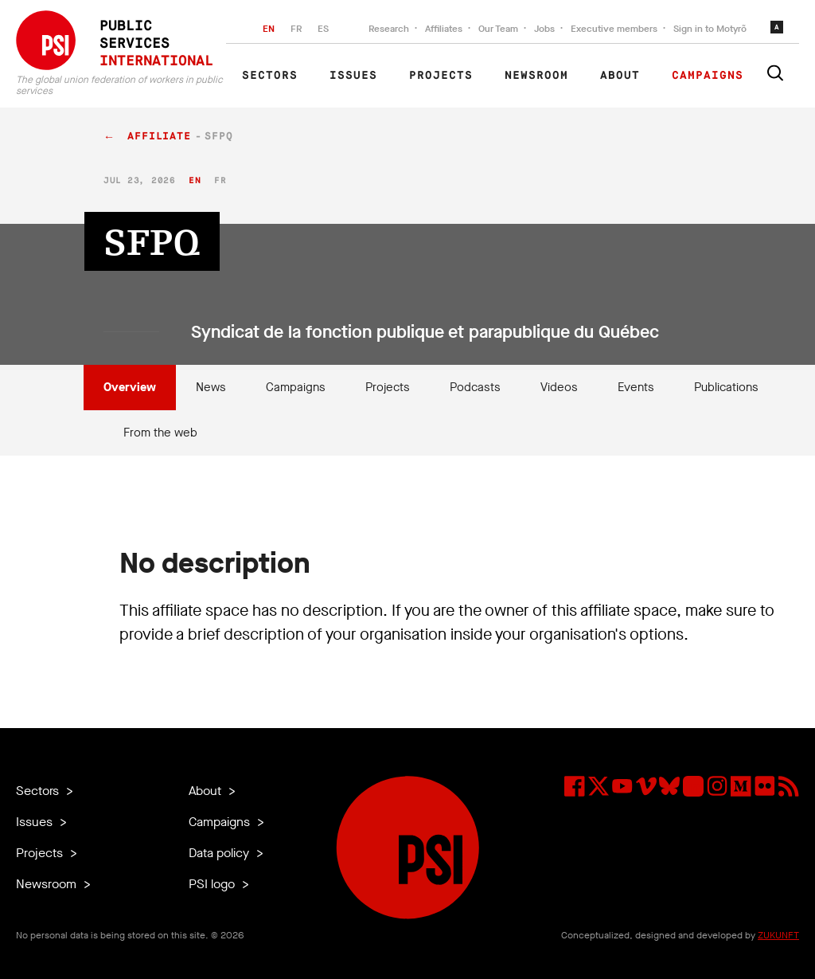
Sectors (270, 75)
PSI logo (213, 883)
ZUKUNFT (778, 935)
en (195, 180)
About (620, 75)
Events (636, 387)
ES (323, 28)
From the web (160, 433)
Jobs (544, 28)
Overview (129, 387)
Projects (441, 75)
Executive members (614, 28)
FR (296, 28)
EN (269, 28)
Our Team (498, 28)
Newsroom (536, 75)
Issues (353, 75)
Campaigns (707, 75)
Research (389, 28)
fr (220, 180)
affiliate (159, 136)
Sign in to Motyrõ (710, 28)
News (211, 387)
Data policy (220, 852)
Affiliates (443, 28)
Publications (726, 387)
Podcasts (475, 387)
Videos (559, 387)
